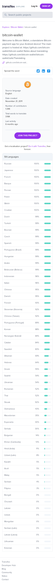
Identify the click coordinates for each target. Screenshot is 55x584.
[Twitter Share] (38, 71)
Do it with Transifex (37, 146)
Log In (34, 6)
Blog (4, 569)
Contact (5, 579)
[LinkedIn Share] (43, 71)
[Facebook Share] (48, 71)
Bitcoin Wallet (17, 27)
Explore (5, 27)
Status (4, 576)
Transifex (6, 562)
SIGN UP (46, 6)
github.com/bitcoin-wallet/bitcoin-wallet (17, 62)
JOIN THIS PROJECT (27, 135)
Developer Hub (9, 565)
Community (7, 572)
